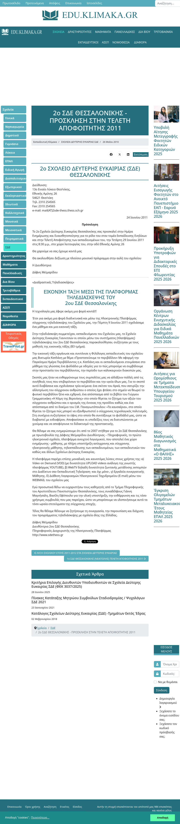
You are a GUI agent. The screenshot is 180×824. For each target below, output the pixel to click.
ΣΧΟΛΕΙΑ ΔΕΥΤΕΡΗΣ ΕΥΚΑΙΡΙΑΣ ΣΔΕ (80, 141)
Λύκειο (10, 152)
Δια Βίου (144, 32)
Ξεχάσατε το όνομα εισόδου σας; (169, 715)
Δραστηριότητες (80, 32)
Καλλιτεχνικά (14, 213)
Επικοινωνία (14, 806)
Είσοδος (77, 806)
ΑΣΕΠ (105, 42)
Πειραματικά (14, 239)
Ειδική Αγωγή (14, 170)
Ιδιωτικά (11, 204)
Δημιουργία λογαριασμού (168, 702)
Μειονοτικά (13, 230)
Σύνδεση (161, 690)
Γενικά (9, 118)
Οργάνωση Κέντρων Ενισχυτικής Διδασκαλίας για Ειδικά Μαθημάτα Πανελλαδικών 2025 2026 (166, 326)
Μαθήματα (103, 32)
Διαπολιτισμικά (15, 178)
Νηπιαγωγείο (14, 127)
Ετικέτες (64, 806)
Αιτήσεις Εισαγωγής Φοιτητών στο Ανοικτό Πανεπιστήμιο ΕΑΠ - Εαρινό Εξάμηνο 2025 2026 (166, 201)
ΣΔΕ (7, 247)
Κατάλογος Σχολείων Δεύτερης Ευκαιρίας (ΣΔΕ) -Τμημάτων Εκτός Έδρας (88, 613)
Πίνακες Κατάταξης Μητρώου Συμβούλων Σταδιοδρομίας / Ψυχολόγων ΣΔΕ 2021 (88, 600)
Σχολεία (58, 32)
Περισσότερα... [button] (40, 817)
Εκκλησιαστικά (15, 196)
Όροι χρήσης (32, 806)
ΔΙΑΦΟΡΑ (140, 42)
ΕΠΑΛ (9, 161)
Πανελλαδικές (124, 32)
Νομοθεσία (121, 42)
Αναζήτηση (50, 806)
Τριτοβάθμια (163, 32)
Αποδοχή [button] (162, 817)
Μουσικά (11, 221)
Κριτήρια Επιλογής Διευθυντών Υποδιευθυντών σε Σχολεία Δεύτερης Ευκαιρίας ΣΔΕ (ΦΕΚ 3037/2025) (86, 584)
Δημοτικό (12, 135)
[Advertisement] (90, 72)
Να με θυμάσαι (168, 682)
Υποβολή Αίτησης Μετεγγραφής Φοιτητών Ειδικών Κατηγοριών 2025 (166, 140)
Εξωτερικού (13, 187)
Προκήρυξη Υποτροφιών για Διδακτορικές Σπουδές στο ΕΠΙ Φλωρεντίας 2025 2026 (165, 264)
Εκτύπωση (140, 154)
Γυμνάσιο (11, 144)
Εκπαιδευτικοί (88, 42)
